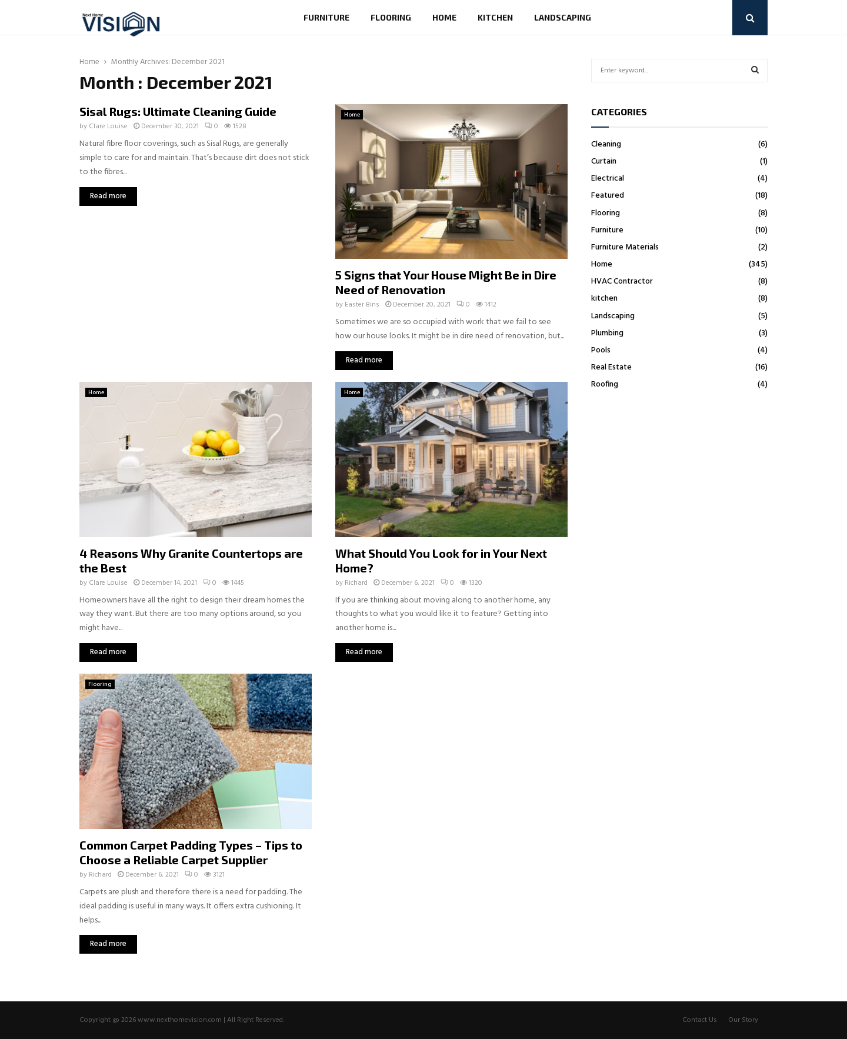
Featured (607, 195)
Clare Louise (108, 126)
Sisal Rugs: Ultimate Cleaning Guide (177, 111)
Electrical (607, 178)
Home (444, 17)
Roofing (604, 384)
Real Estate (611, 367)
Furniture (326, 17)
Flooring (391, 17)
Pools (601, 350)
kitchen (495, 17)
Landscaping (562, 17)
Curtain (603, 161)
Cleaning (606, 144)
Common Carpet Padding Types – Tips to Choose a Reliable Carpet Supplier (190, 852)
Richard (356, 583)
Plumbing (607, 333)
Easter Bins (362, 305)
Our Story (743, 1020)
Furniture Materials (625, 247)
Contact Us (699, 1020)
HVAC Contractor (622, 281)
